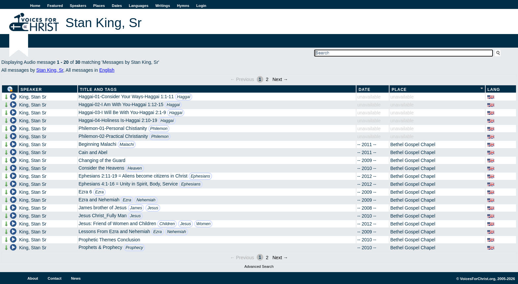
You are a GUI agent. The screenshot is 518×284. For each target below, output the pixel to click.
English (106, 70)
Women (203, 224)
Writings (162, 6)
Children (167, 224)
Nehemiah (145, 200)
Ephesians (200, 176)
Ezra (99, 192)
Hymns (183, 6)
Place (399, 89)
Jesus (152, 208)
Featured (55, 6)
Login (201, 6)
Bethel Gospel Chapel (412, 144)
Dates (117, 6)
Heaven (135, 168)
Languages (138, 6)
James (136, 208)
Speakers (78, 6)
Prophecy (134, 247)
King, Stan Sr (33, 97)
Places (99, 6)
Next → (280, 79)
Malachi (127, 144)
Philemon (159, 128)
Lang (494, 89)
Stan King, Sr (49, 70)
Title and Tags (98, 89)
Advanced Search (259, 266)
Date (364, 89)
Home (35, 6)
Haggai (183, 97)
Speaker (31, 89)
